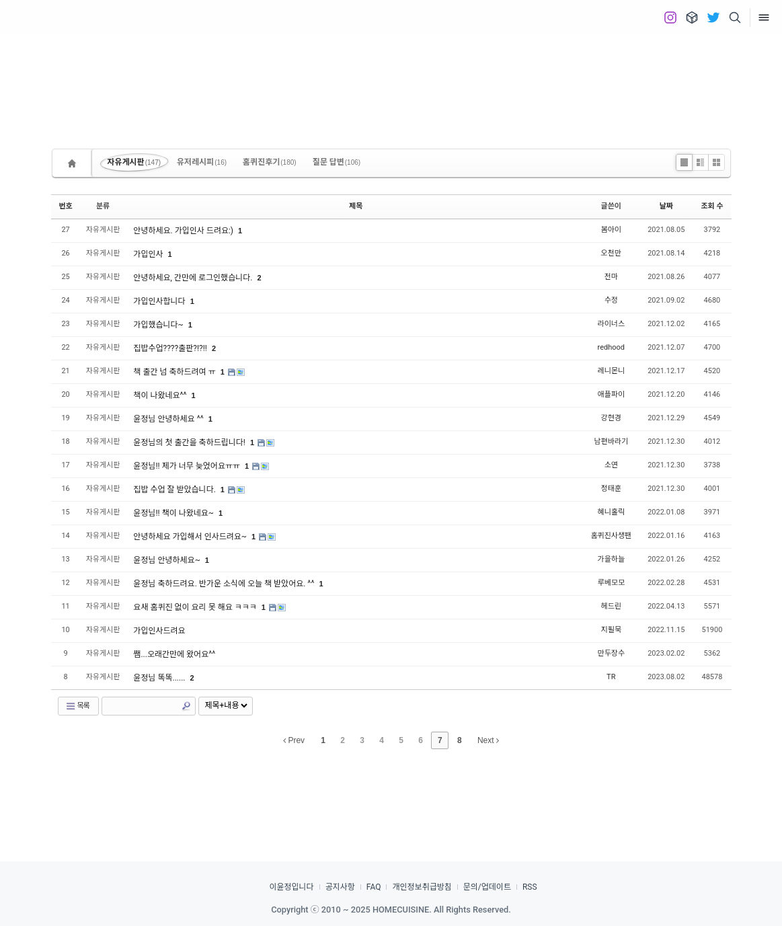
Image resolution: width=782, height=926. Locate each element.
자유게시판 (134, 162)
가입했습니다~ (159, 325)
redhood (611, 347)
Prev (294, 740)
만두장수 (611, 653)
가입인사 (149, 254)
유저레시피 (202, 162)
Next (488, 740)
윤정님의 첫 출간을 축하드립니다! (190, 442)
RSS (529, 887)
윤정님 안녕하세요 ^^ (169, 419)
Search (186, 706)
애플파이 (611, 394)
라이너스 (611, 323)
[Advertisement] (391, 80)
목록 (77, 706)
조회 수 (712, 206)
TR (611, 676)
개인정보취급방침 (421, 887)
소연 (611, 465)
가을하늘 (611, 559)
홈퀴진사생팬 (610, 535)
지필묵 (611, 629)
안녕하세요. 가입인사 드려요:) (184, 230)
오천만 (611, 253)
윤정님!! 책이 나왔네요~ (174, 513)
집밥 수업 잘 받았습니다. (175, 489)
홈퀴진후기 (270, 162)
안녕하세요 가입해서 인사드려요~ (191, 536)
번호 (66, 206)
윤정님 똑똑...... (160, 678)
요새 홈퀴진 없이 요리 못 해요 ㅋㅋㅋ (195, 607)
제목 (355, 206)
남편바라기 (611, 441)
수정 (611, 300)
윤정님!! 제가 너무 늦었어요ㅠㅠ (187, 466)
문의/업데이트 (487, 887)
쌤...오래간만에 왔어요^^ (174, 654)
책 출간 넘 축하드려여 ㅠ (175, 372)
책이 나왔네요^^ (160, 395)
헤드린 (611, 606)
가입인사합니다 (160, 301)
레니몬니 (611, 370)
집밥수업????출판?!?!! (171, 348)
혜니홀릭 (611, 512)
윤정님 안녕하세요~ (167, 560)
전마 (611, 276)
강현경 (611, 418)
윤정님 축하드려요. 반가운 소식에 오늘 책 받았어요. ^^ (224, 583)
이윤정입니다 (291, 887)
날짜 (666, 206)
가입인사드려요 (159, 630)
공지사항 (340, 887)
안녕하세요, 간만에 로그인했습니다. (193, 277)
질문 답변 (337, 162)
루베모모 (611, 582)
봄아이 (611, 229)
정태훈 (611, 488)
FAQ (373, 887)
